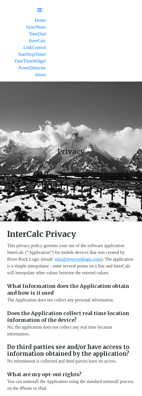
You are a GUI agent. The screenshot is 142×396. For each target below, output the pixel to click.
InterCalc (37, 40)
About (40, 74)
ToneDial (37, 33)
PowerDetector (32, 67)
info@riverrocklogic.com (78, 259)
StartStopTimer (32, 54)
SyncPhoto (36, 27)
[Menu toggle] (40, 10)
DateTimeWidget (30, 61)
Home (40, 20)
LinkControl (34, 47)
